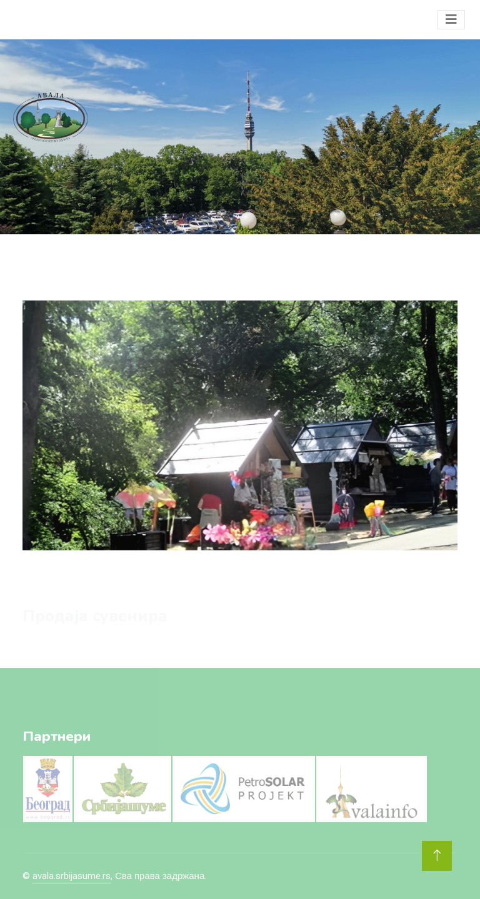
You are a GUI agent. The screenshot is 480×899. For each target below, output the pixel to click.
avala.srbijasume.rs (71, 876)
